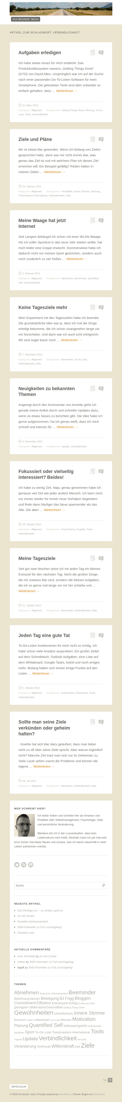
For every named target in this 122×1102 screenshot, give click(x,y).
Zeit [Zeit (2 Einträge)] (77, 1046)
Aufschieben (68, 693)
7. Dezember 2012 (32, 354)
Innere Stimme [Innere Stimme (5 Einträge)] (89, 1013)
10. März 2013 (30, 105)
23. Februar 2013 (31, 186)
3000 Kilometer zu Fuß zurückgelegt (39, 927)
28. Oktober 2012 (31, 524)
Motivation (67, 786)
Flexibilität (66, 191)
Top (105, 1080)
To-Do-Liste (81, 359)
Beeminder (80, 278)
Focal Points (68, 529)
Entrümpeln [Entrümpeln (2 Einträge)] (60, 1003)
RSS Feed (23, 864)
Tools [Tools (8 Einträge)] (97, 1031)
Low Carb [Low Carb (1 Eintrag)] (55, 1020)
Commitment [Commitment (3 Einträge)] (25, 1003)
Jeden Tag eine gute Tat (44, 635)
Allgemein (36, 110)
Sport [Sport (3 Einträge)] (29, 1032)
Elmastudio (99, 1094)
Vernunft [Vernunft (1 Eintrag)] (82, 1039)
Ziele (68, 195)
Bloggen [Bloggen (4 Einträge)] (82, 998)
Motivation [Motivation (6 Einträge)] (84, 1019)
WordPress (65, 1094)
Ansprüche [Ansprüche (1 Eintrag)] (45, 993)
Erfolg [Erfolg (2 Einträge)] (73, 1003)
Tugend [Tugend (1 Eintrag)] (18, 1039)
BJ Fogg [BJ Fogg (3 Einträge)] (66, 998)
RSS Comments (30, 864)
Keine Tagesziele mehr (42, 307)
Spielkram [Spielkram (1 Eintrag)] (19, 1032)
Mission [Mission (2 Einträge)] (66, 1020)
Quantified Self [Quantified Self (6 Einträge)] (46, 1025)
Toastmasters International (32, 195)
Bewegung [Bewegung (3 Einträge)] (50, 998)
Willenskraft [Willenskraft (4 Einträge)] (63, 1046)
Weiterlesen (67, 91)
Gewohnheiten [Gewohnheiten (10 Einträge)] (33, 1012)
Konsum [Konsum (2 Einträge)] (20, 1020)
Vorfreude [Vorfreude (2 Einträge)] (44, 1046)
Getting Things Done (72, 110)
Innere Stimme (82, 191)
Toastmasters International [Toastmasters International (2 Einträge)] (71, 1032)
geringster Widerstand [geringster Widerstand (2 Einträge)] (30, 1007)
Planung (89, 110)
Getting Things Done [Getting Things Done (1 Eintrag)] (74, 1007)
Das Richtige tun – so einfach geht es (40, 910)
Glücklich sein (25, 932)
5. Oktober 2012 (31, 688)
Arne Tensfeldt (26, 956)
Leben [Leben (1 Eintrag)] (30, 1020)
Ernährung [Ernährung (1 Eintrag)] (83, 1003)
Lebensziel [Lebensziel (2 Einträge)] (41, 1020)
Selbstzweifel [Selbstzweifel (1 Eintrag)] (94, 1026)
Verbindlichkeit (40, 114)
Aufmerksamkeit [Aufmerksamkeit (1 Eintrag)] (59, 993)
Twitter (17, 864)
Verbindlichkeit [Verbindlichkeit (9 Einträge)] (58, 1038)
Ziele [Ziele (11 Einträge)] (88, 1045)
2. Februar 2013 (31, 273)
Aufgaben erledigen (39, 52)
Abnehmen (67, 278)
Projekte (80, 529)
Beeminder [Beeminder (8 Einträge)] (82, 992)
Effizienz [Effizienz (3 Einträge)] (44, 1003)
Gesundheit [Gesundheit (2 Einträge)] (54, 1007)
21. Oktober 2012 (31, 605)
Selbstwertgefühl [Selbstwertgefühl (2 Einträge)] (75, 1026)
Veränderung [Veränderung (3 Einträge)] (25, 1046)
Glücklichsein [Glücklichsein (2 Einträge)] (63, 1013)
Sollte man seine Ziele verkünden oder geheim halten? (44, 727)
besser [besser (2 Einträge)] (35, 998)
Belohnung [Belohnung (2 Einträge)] (22, 998)
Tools (28, 114)
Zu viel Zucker (26, 916)
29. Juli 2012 (29, 781)
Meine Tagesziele (36, 558)
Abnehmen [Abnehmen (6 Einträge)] (26, 992)
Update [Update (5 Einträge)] (30, 1038)
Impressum (18, 1086)
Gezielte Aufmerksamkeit (32, 921)
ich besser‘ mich (25, 19)
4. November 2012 (32, 441)
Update (65, 446)
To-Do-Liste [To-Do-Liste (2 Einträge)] (43, 1032)
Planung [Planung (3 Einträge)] (21, 1025)
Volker (21, 961)
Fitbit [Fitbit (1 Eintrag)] (92, 1003)
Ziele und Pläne (35, 139)
